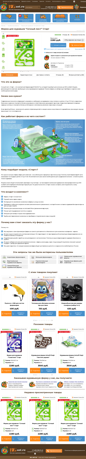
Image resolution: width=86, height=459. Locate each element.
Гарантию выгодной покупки (17, 381)
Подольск (83, 1)
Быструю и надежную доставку (46, 381)
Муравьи (77, 19)
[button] (3, 71)
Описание (9, 75)
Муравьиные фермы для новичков (73, 261)
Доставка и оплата (43, 75)
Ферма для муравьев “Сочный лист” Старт (14, 424)
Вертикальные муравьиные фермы (14, 261)
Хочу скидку (79, 49)
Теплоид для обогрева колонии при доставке (43, 304)
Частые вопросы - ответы (58, 1)
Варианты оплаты (25, 1)
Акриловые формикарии (16, 257)
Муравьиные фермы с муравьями (26, 20)
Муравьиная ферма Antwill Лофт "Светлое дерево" (43, 356)
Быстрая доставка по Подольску (11, 1)
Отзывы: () (65, 34)
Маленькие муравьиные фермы (73, 257)
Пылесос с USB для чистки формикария (14, 304)
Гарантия (41, 1)
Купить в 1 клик (78, 45)
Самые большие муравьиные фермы (14, 266)
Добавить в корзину (60, 45)
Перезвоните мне (66, 7)
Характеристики (26, 75)
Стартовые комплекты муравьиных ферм (43, 21)
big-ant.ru (33, 457)
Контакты (48, 1)
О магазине (35, 1)
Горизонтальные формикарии (42, 261)
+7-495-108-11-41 (50, 7)
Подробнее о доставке (57, 68)
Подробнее (7, 313)
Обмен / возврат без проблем (74, 381)
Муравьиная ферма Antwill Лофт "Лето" (71, 356)
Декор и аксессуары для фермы (60, 20)
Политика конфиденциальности (75, 450)
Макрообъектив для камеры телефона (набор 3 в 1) (71, 304)
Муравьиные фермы (8, 19)
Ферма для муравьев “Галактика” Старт (14, 356)
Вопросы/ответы (76, 75)
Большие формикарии (44, 257)
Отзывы (60, 75)
